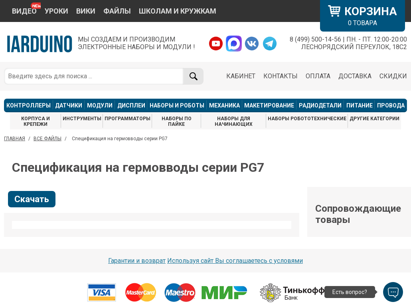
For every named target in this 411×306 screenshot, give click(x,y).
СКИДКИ (393, 76)
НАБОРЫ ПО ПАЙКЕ (177, 121)
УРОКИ (56, 11)
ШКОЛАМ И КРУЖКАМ (177, 11)
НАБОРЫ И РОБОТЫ (177, 105)
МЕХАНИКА (224, 105)
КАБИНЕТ (240, 76)
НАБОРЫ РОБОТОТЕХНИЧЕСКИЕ (307, 118)
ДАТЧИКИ (68, 105)
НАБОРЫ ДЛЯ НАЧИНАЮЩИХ (234, 121)
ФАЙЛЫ (117, 11)
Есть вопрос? (349, 292)
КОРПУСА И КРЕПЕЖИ (35, 121)
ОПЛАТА (318, 76)
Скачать (31, 199)
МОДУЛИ (100, 105)
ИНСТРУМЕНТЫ (82, 118)
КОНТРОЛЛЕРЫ (28, 105)
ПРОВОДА (391, 105)
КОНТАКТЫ (280, 76)
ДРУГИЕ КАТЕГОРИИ (374, 118)
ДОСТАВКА (354, 76)
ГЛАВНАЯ (14, 138)
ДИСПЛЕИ (131, 105)
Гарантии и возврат (137, 260)
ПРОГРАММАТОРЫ (127, 118)
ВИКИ (85, 11)
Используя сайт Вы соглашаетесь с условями (235, 260)
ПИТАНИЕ (359, 105)
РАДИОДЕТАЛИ (320, 105)
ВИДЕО (24, 11)
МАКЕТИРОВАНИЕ (269, 105)
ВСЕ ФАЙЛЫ (47, 138)
